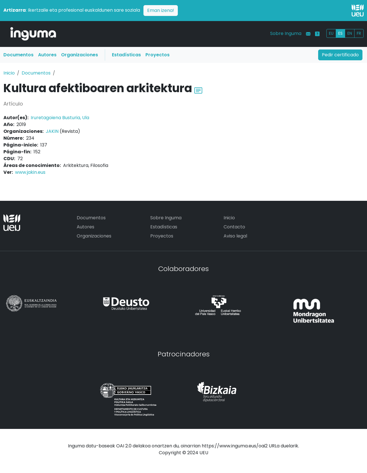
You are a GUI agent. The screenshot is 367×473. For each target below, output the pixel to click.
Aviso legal (235, 236)
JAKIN (52, 131)
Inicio (9, 73)
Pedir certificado (340, 54)
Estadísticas (126, 54)
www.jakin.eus (30, 172)
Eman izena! (160, 10)
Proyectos (157, 54)
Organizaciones (79, 54)
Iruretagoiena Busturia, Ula (60, 117)
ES (340, 33)
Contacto (234, 227)
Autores (47, 54)
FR (359, 33)
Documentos (18, 54)
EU (331, 33)
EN (349, 33)
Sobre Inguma (285, 33)
